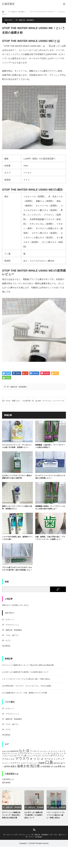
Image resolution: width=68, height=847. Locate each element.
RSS (34, 830)
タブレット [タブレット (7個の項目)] (58, 753)
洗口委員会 (6, 646)
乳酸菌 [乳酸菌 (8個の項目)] (41, 763)
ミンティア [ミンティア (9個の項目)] (59, 759)
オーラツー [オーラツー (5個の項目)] (55, 751)
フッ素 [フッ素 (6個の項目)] (23, 756)
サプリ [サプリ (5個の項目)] (30, 754)
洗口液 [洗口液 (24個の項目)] (35, 766)
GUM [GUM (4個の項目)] (4, 751)
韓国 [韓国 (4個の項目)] (63, 767)
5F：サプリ (6, 641)
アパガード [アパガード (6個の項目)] (35, 751)
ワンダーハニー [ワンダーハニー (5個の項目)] (32, 763)
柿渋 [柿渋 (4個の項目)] (58, 763)
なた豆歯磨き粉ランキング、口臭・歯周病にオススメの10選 (24, 693)
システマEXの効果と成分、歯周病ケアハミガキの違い (17, 538)
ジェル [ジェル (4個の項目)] (45, 754)
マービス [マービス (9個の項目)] (48, 759)
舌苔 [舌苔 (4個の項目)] (51, 767)
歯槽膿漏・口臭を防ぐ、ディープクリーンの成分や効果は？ (50, 446)
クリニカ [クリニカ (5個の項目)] (13, 754)
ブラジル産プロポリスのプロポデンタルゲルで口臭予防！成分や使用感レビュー (17, 569)
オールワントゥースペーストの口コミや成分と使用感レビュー (50, 477)
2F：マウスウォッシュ (10, 625)
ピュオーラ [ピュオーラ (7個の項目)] (15, 756)
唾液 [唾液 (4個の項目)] (55, 763)
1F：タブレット (8, 620)
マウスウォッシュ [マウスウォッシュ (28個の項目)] (29, 759)
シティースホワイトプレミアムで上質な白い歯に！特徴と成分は (26, 679)
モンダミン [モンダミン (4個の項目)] (6, 763)
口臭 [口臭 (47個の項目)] (49, 762)
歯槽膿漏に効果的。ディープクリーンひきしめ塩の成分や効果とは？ (50, 507)
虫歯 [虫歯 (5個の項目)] (55, 767)
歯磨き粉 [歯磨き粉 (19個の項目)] (23, 766)
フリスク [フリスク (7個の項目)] (37, 756)
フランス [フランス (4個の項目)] (30, 756)
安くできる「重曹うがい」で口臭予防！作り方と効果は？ (18, 402)
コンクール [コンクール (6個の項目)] (22, 754)
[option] (12, 805)
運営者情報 (6, 783)
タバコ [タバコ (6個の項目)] (50, 754)
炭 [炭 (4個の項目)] (41, 767)
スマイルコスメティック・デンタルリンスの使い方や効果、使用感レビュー (17, 446)
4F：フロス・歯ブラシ (10, 636)
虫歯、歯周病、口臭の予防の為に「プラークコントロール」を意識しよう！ (50, 538)
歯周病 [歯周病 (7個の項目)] (7, 766)
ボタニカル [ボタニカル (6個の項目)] (10, 759)
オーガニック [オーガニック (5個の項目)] (45, 751)
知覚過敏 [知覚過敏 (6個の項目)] (46, 767)
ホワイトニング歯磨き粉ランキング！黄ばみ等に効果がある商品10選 (28, 665)
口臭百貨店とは (8, 780)
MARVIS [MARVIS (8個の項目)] (14, 751)
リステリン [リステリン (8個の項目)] (15, 763)
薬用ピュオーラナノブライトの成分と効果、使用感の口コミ (17, 507)
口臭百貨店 (32, 843)
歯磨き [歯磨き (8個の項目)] (14, 766)
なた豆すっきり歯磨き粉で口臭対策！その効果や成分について (25, 672)
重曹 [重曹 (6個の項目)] (60, 767)
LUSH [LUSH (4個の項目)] (8, 751)
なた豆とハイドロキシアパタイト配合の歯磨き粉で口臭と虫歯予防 (17, 477)
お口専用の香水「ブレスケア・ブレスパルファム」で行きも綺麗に (27, 686)
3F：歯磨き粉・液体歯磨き (25, 20)
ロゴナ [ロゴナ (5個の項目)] (23, 763)
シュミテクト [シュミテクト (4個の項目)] (37, 754)
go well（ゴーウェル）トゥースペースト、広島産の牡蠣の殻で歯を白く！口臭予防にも (50, 402)
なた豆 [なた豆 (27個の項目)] (24, 751)
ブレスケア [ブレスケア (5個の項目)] (45, 756)
